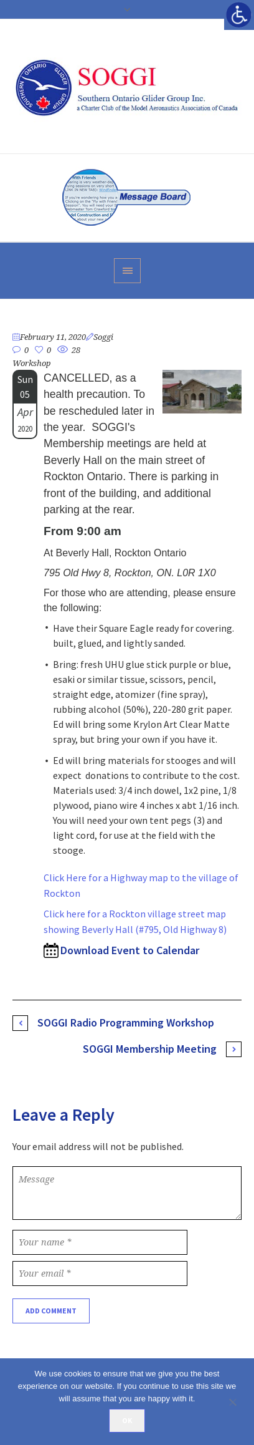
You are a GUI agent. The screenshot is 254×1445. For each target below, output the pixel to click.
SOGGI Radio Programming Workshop (125, 1022)
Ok (127, 1420)
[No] (238, 1402)
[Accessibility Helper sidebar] (239, 15)
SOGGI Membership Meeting (150, 1048)
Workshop (31, 363)
